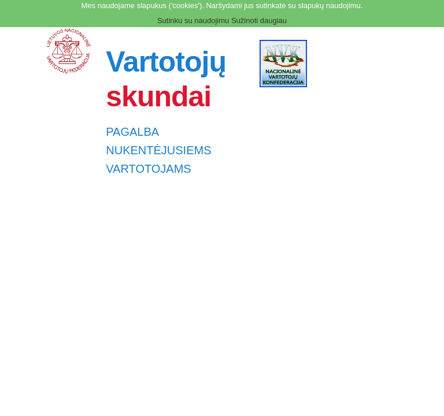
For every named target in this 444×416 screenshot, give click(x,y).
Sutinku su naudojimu (193, 20)
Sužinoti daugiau (259, 20)
